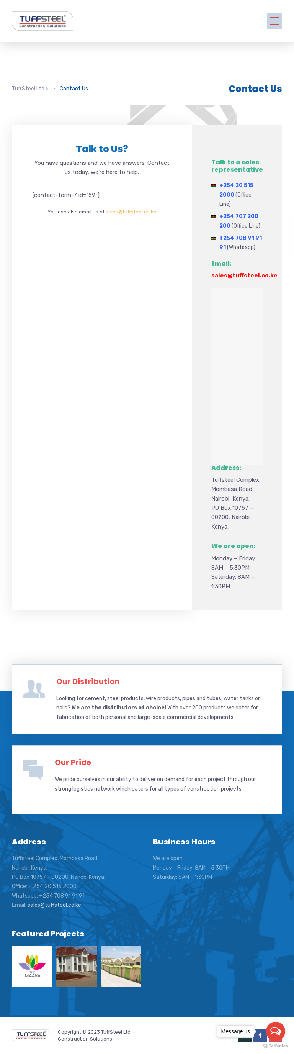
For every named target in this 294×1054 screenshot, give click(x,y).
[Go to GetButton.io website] (275, 1046)
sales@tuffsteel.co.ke (131, 212)
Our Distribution (87, 681)
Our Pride (73, 762)
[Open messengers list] (275, 1031)
